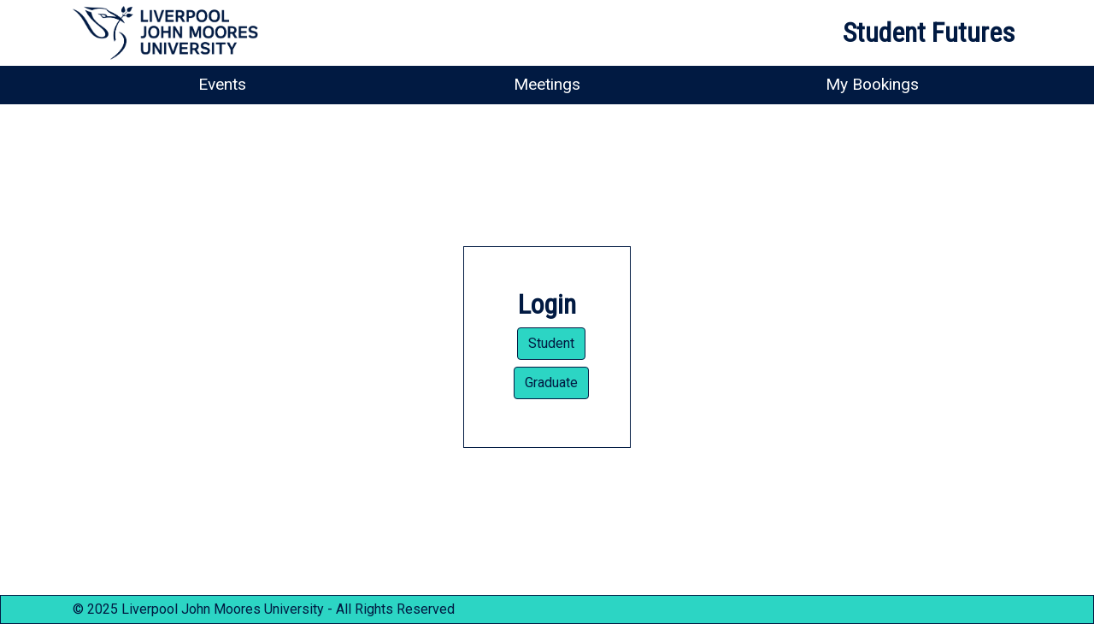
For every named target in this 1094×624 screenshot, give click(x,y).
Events (222, 84)
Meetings (547, 84)
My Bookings (872, 84)
